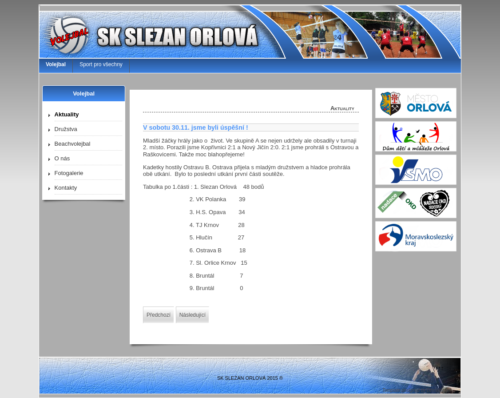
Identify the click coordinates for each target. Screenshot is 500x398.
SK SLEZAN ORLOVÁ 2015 (247, 378)
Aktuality (67, 114)
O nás (62, 158)
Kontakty (66, 187)
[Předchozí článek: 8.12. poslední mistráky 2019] (158, 314)
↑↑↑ (439, 368)
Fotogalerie (69, 173)
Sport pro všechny (101, 64)
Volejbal (56, 64)
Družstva (66, 129)
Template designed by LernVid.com (417, 390)
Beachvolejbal (73, 143)
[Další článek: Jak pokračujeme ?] (192, 314)
